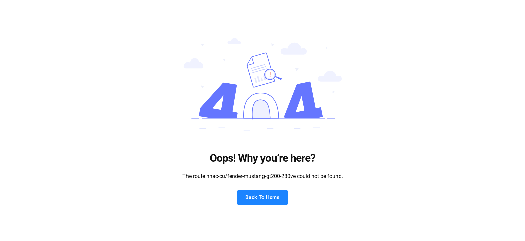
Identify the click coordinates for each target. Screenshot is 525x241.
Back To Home (262, 197)
